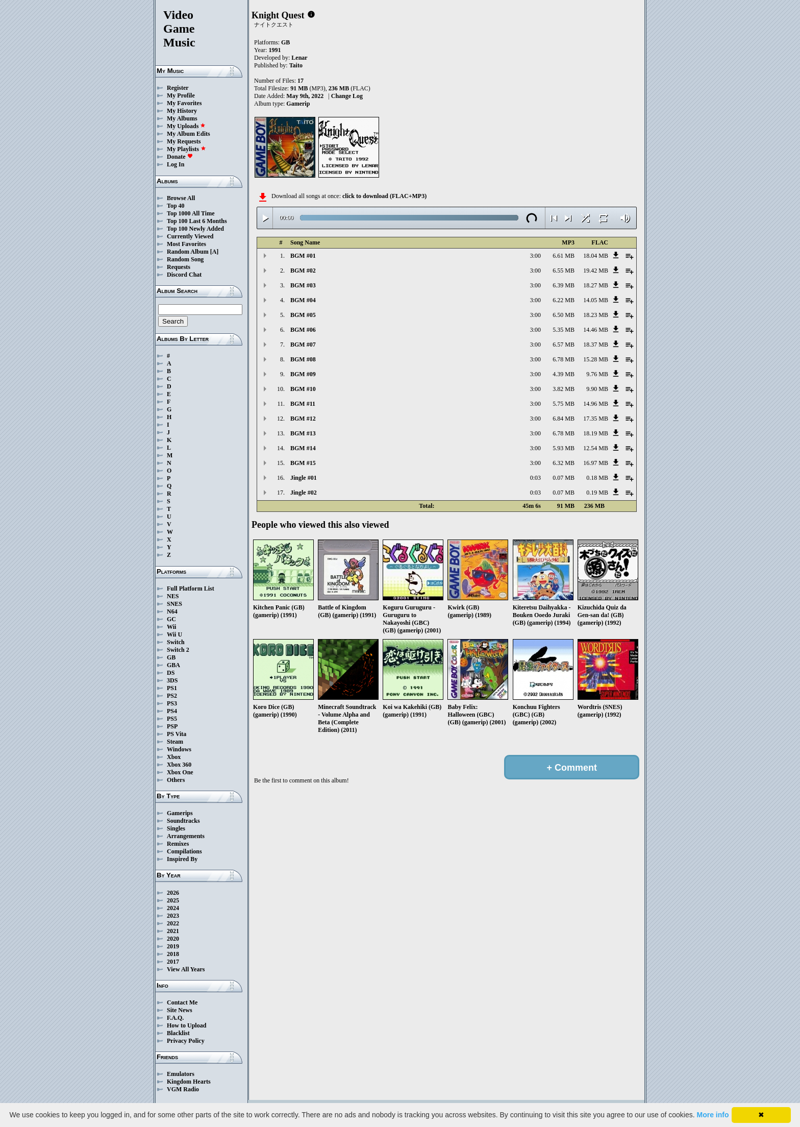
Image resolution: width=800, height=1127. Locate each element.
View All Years (186, 969)
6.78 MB (563, 359)
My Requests (184, 141)
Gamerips (180, 813)
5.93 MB (563, 448)
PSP (172, 726)
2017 (173, 961)
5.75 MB (563, 403)
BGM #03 (303, 285)
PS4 (172, 711)
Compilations (184, 851)
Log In (175, 164)
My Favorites (184, 103)
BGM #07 (303, 344)
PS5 (172, 718)
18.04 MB (595, 255)
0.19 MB (597, 492)
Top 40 (176, 205)
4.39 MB (563, 374)
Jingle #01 (303, 477)
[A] (214, 251)
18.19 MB (595, 433)
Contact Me (182, 1002)
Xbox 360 (179, 764)
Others (176, 779)
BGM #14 (303, 448)
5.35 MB (563, 329)
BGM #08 (303, 359)
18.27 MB (595, 285)
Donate (180, 156)
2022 (173, 923)
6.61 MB (563, 255)
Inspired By (182, 859)
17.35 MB (595, 418)
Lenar (299, 57)
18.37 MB (595, 344)
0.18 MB (597, 477)
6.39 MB (563, 285)
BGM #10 (303, 389)
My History (182, 110)
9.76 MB (597, 374)
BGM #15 (303, 463)
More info (713, 1115)
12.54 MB (595, 448)
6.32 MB (563, 463)
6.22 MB (563, 300)
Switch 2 (178, 649)
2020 (173, 938)
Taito (296, 65)
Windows (179, 749)
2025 (173, 900)
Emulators (180, 1073)
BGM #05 (303, 314)
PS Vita (176, 734)
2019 (173, 946)
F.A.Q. (175, 1017)
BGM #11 (302, 403)
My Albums (182, 118)
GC (171, 619)
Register (178, 87)
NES (173, 596)
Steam (175, 741)
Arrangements (186, 836)
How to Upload (186, 1025)
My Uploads (186, 126)
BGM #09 (303, 374)
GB (171, 657)
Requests (178, 267)
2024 (173, 908)
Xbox (174, 757)
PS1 (172, 688)
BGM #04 (303, 300)
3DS (172, 680)
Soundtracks (183, 820)
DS (170, 672)
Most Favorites (186, 244)
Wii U (174, 634)
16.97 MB (595, 463)
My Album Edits (188, 133)
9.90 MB (597, 389)
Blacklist (178, 1033)
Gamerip (298, 103)
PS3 (172, 703)
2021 (173, 931)
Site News (179, 1010)
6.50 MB (563, 314)
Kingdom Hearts (189, 1081)
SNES (174, 603)
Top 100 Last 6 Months (197, 221)
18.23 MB (595, 314)
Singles (176, 828)
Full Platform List (190, 588)
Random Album (188, 251)
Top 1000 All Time (190, 213)
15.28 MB (595, 359)
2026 (173, 892)
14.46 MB (595, 329)
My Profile (181, 95)
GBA (173, 665)
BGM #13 (303, 433)
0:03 (535, 477)
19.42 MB (595, 270)
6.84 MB (563, 418)
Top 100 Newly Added (195, 228)
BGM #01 (303, 255)
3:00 (535, 255)
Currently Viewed (190, 236)
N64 (172, 611)
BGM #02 (303, 270)
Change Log (347, 96)
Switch (176, 642)
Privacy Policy (186, 1040)
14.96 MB (595, 403)
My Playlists (186, 149)
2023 (173, 915)
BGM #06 (303, 329)
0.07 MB (563, 477)
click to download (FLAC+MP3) (384, 196)
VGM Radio (183, 1089)
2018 (173, 954)
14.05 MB (595, 300)
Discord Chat (184, 274)
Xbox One (180, 772)
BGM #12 (303, 418)
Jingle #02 (303, 492)
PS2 (172, 695)
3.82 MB (563, 389)
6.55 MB (563, 270)
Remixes (178, 843)
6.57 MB (563, 344)
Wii (171, 626)
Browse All (181, 198)
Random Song (185, 259)
